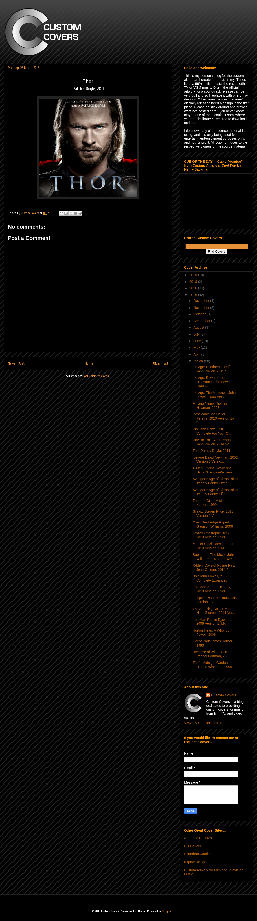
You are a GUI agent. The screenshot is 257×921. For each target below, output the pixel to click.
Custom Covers (223, 695)
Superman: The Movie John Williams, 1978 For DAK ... (214, 557)
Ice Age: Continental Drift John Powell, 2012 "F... (212, 369)
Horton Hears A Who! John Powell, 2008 (213, 632)
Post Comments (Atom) (96, 376)
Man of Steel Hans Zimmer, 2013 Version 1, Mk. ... (213, 546)
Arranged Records (198, 838)
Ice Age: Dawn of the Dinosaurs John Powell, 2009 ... (212, 382)
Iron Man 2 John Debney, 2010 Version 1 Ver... (212, 589)
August (199, 327)
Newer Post (16, 363)
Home (89, 363)
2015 (193, 295)
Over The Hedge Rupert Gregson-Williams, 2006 (213, 524)
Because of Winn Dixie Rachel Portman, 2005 (211, 654)
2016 (193, 288)
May (197, 347)
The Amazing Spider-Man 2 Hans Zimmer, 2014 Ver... (214, 611)
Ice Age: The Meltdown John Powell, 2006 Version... (214, 395)
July (196, 334)
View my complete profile (203, 723)
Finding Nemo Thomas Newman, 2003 (210, 405)
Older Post (160, 363)
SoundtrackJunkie (197, 854)
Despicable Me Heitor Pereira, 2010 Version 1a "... (213, 418)
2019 (193, 275)
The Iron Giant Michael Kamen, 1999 (210, 503)
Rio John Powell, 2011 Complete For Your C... (212, 431)
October (200, 314)
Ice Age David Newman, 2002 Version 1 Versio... (215, 459)
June (197, 341)
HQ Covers (192, 846)
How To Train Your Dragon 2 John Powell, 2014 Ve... (214, 442)
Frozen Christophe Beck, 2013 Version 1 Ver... (211, 535)
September (202, 321)
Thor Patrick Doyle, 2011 (211, 451)
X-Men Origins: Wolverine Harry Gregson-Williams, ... (215, 470)
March (198, 361)
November (201, 308)
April (197, 354)
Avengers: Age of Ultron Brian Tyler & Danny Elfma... (215, 481)
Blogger (167, 911)
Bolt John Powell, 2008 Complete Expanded (210, 578)
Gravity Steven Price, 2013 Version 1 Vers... (213, 514)
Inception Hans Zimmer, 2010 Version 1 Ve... (215, 600)
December (201, 301)
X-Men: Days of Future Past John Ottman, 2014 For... (214, 567)
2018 (193, 282)
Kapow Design (195, 862)
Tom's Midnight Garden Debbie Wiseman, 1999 (212, 665)
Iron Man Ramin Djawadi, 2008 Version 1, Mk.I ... (212, 622)
